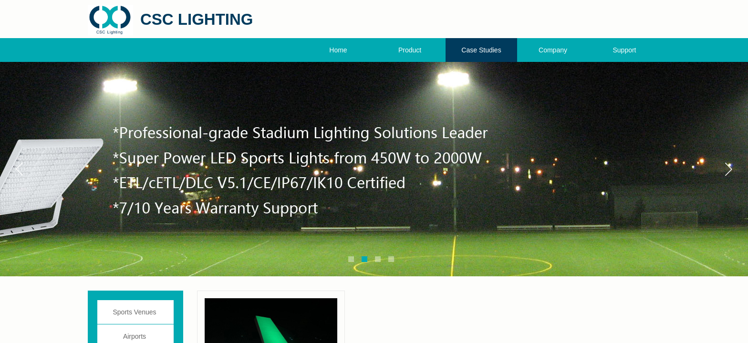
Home (338, 50)
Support (624, 50)
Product (409, 50)
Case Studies (481, 50)
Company (553, 50)
